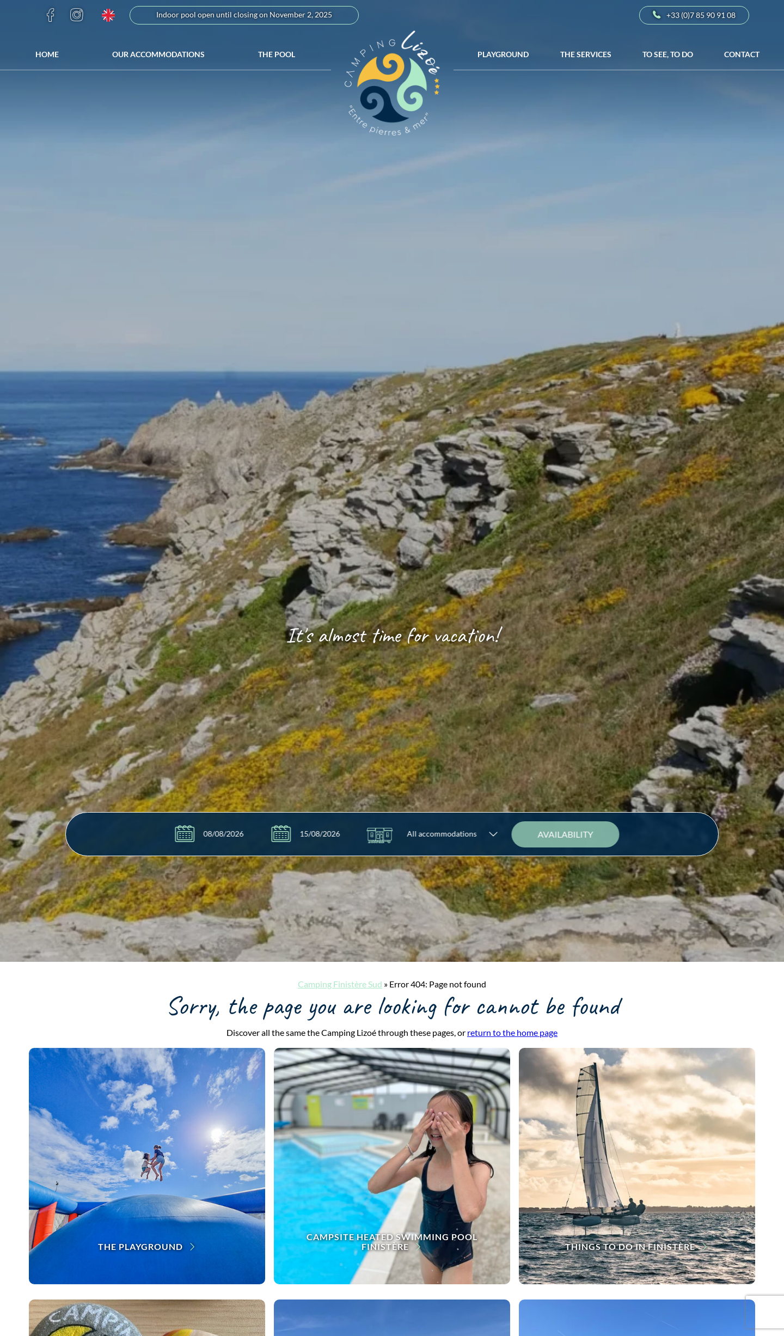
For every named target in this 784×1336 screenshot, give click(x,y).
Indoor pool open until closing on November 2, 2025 (244, 15)
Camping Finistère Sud (340, 984)
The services (585, 54)
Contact (741, 54)
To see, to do (667, 54)
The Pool (276, 54)
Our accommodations (158, 54)
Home (47, 54)
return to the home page (512, 1032)
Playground (503, 54)
